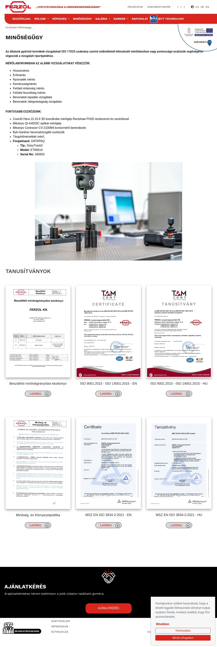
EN (207, 6)
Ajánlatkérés (108, 608)
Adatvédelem (60, 621)
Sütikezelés (59, 631)
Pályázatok (135, 6)
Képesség (59, 18)
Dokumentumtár (158, 6)
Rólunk (40, 18)
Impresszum (59, 626)
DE (202, 6)
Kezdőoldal (21, 18)
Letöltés (39, 394)
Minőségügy (82, 18)
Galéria (101, 18)
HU (197, 6)
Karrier (120, 18)
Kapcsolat (140, 18)
